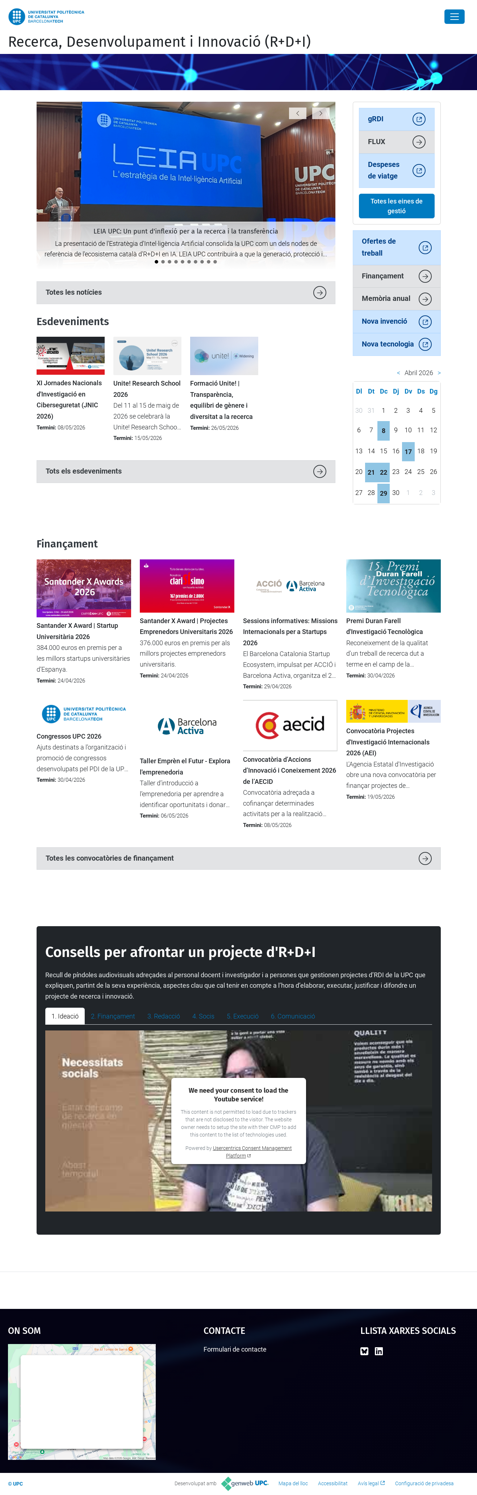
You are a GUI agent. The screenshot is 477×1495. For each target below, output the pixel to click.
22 (383, 472)
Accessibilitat (333, 1483)
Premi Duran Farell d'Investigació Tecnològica (384, 626)
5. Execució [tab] (243, 1016)
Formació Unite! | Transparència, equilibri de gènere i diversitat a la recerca (221, 399)
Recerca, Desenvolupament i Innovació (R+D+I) (159, 42)
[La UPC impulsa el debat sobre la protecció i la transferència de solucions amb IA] (163, 262)
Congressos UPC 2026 (69, 736)
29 (383, 493)
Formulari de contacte (235, 1349)
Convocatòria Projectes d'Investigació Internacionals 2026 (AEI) (388, 742)
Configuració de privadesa (424, 1483)
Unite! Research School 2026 (147, 388)
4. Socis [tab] (203, 1016)
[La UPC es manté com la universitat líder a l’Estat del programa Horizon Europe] (202, 262)
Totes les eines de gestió (397, 206)
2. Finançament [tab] (113, 1016)
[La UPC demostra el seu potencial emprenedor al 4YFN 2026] (208, 262)
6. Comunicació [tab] (293, 1016)
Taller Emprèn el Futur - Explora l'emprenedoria (185, 766)
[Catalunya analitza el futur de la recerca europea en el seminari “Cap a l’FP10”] (189, 262)
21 (371, 472)
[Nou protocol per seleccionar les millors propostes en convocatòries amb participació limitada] (215, 262)
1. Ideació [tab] (65, 1016)
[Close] (454, 16)
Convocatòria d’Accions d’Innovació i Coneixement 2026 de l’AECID (289, 771)
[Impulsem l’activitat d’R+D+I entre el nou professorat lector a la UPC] (182, 262)
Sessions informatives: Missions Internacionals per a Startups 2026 (290, 632)
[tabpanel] (238, 1120)
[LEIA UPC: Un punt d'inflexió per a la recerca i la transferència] (156, 262)
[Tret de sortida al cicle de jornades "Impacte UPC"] (176, 262)
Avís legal (368, 1483)
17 (408, 451)
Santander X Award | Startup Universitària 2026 (77, 631)
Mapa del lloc (293, 1483)
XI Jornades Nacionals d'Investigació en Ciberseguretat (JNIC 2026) (69, 399)
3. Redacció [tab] (163, 1016)
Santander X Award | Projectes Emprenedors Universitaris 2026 (186, 626)
